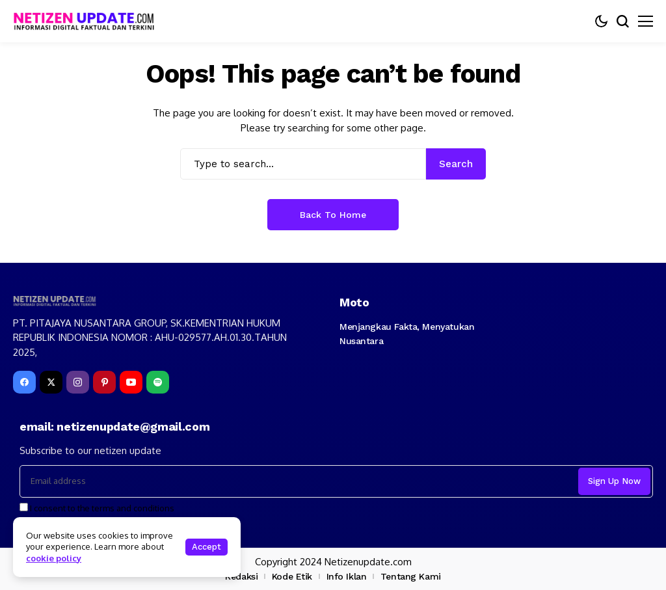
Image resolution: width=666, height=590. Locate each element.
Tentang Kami (410, 576)
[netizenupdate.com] (88, 21)
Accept (206, 547)
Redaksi (241, 576)
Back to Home (333, 214)
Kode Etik (292, 576)
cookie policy (53, 558)
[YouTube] (131, 382)
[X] (51, 382)
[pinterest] (104, 382)
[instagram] (77, 382)
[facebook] (24, 382)
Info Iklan (346, 576)
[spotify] (157, 382)
